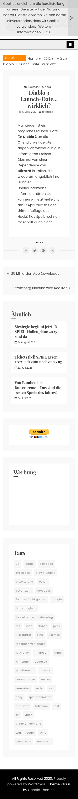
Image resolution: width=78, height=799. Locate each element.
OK (48, 32)
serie (39, 688)
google (57, 599)
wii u (43, 732)
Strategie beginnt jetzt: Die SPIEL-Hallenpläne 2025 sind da (37, 331)
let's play (22, 652)
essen (43, 581)
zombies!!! (44, 741)
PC (38, 87)
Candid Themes (41, 789)
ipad (29, 626)
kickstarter (23, 635)
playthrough (25, 670)
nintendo (22, 661)
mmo (58, 652)
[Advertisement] (39, 500)
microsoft (41, 652)
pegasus (41, 661)
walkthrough (25, 732)
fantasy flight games (31, 599)
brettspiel (23, 573)
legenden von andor (30, 644)
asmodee (46, 564)
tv (17, 715)
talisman (41, 706)
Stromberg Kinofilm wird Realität (40, 288)
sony (19, 697)
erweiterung (24, 581)
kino (40, 635)
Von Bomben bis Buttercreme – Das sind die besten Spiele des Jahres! (38, 387)
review (46, 679)
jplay (56, 626)
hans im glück (26, 608)
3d (18, 564)
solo (51, 688)
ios (18, 626)
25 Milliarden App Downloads (35, 273)
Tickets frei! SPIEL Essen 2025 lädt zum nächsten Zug (38, 359)
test (56, 706)
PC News (46, 87)
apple (29, 564)
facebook (44, 590)
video (28, 715)
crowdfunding (46, 573)
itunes (42, 626)
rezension (23, 688)
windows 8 (23, 741)
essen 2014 (23, 590)
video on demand (28, 723)
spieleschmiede (40, 697)
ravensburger (25, 679)
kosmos (54, 635)
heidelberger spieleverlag (34, 617)
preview (45, 670)
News (31, 87)
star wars (22, 706)
